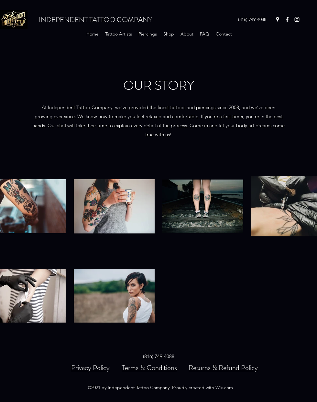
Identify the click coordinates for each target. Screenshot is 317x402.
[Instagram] (297, 19)
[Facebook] (287, 19)
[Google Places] (277, 19)
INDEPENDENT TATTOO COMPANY (95, 20)
